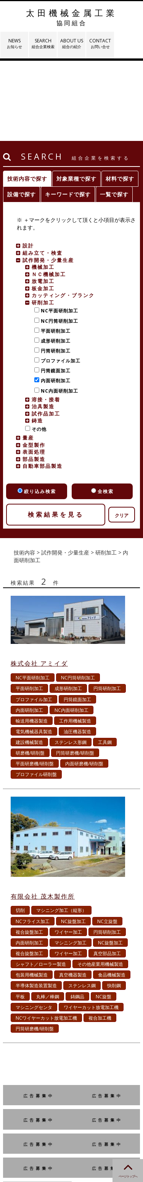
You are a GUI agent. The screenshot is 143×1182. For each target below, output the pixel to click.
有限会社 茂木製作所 (43, 816)
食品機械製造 (111, 894)
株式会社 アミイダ (39, 583)
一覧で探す (114, 114)
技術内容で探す (27, 98)
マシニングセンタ (34, 927)
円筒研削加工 (54, 270)
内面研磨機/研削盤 (84, 683)
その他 (37, 349)
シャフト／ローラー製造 (41, 884)
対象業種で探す (76, 98)
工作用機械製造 (75, 640)
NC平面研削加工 (57, 230)
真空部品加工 (107, 873)
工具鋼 (105, 662)
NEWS (14, 43)
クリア (122, 435)
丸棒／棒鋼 (47, 916)
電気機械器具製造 (34, 651)
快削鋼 (114, 905)
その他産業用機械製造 (100, 884)
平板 (20, 916)
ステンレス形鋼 (71, 662)
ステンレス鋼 (82, 905)
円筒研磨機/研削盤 (75, 672)
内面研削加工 (54, 300)
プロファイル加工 (59, 280)
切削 (20, 830)
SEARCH (43, 43)
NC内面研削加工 (57, 310)
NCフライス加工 (33, 841)
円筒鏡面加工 (54, 290)
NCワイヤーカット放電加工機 (46, 938)
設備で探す (21, 114)
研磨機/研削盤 (30, 672)
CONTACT (100, 43)
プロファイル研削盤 (36, 694)
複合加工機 (99, 938)
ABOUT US (71, 43)
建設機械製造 (29, 662)
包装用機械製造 (32, 894)
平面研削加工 (54, 250)
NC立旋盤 (107, 841)
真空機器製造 (73, 894)
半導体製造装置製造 (36, 905)
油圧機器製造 (77, 651)
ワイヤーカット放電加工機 (91, 927)
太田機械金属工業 (71, 17)
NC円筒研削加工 (57, 241)
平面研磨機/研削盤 (35, 683)
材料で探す (120, 98)
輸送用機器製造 (32, 640)
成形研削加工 (54, 260)
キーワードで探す (68, 114)
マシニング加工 (71, 862)
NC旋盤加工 (73, 841)
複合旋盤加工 (29, 852)
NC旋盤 (103, 916)
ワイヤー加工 (68, 852)
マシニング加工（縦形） (61, 830)
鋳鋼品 (77, 916)
